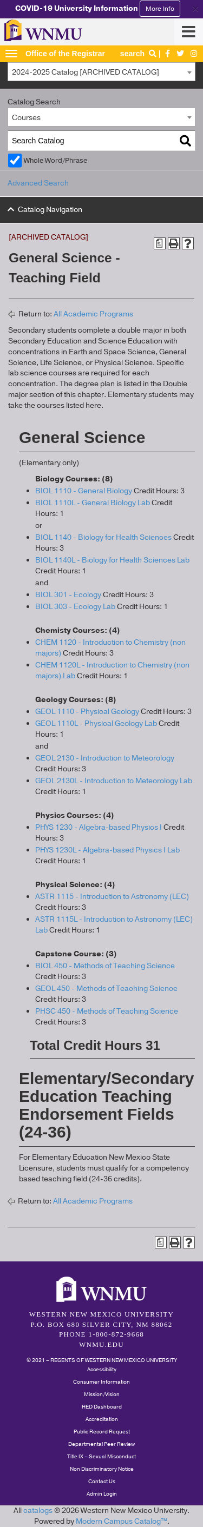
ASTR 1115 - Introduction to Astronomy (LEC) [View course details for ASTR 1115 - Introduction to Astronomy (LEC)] (112, 896)
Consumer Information (101, 1382)
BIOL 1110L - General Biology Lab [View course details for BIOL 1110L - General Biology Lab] (92, 503)
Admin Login (102, 1494)
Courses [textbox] (26, 118)
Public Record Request (102, 1432)
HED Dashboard (102, 1407)
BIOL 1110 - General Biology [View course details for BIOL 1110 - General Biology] (83, 491)
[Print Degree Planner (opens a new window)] (160, 243)
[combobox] (101, 71)
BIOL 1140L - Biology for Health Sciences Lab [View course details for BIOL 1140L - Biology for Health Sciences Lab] (112, 560)
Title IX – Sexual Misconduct (101, 1456)
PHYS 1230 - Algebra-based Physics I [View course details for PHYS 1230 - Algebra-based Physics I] (98, 827)
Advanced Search (38, 183)
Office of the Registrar (65, 53)
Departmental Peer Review (101, 1444)
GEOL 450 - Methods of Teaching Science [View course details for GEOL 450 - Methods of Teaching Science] (106, 988)
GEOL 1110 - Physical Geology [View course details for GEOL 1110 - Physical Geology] (87, 711)
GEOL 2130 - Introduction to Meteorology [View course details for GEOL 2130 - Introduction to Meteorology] (104, 758)
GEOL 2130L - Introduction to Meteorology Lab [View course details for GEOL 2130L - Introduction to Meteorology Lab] (113, 781)
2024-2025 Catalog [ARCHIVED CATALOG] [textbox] (85, 72)
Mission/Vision (102, 1394)
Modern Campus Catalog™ (121, 1521)
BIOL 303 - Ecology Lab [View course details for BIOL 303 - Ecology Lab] (75, 606)
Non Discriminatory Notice (102, 1469)
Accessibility (101, 1369)
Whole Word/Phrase (55, 160)
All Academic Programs (93, 314)
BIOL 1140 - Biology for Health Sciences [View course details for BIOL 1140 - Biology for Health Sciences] (103, 537)
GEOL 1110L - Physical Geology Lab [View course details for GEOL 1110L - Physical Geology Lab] (96, 723)
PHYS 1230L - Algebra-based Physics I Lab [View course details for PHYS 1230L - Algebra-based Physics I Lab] (107, 850)
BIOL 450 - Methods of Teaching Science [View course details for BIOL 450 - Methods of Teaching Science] (105, 966)
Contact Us (101, 1481)
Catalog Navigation (50, 209)
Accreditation (102, 1419)
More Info (160, 8)
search (139, 53)
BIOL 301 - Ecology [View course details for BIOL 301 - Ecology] (68, 595)
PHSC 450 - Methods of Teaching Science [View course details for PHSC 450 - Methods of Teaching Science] (106, 1011)
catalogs (38, 1510)
